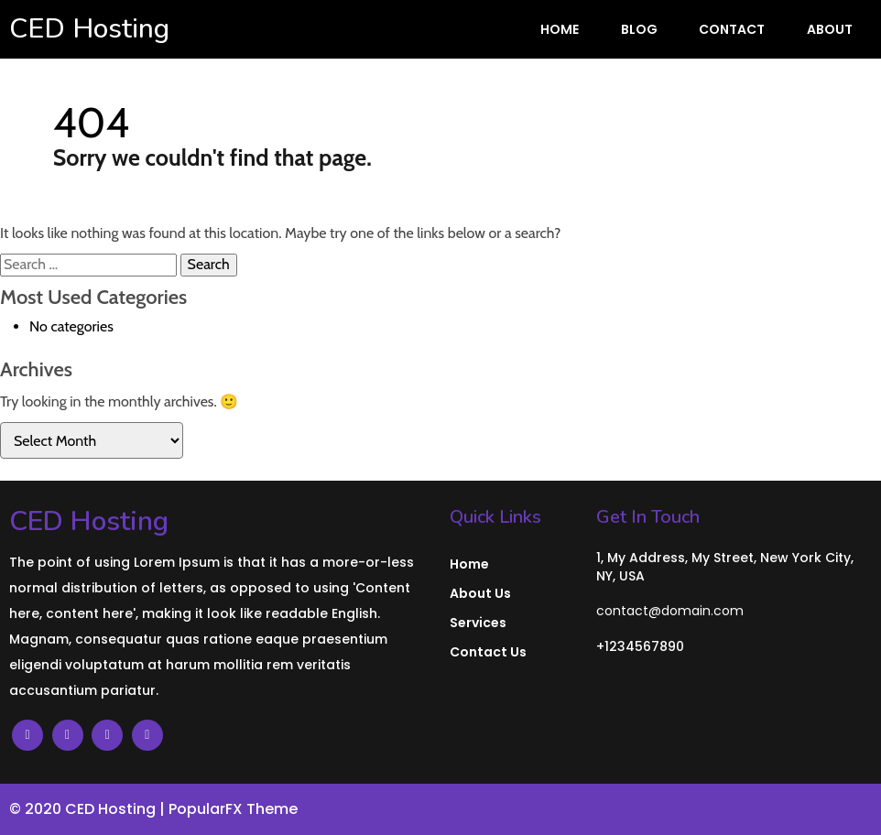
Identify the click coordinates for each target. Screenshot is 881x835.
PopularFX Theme (233, 808)
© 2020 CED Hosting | (89, 808)
